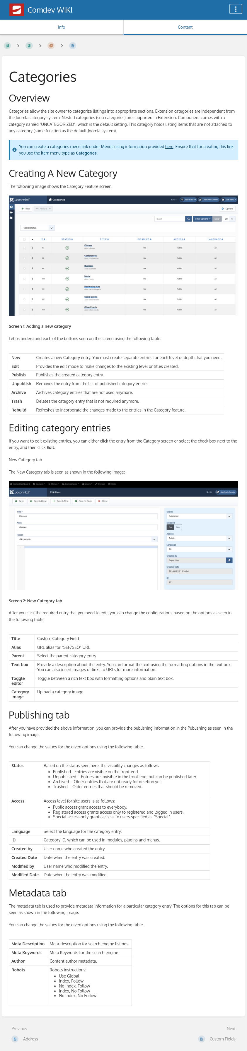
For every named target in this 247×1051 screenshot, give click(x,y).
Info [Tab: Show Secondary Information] (61, 27)
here (169, 146)
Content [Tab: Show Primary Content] (185, 27)
